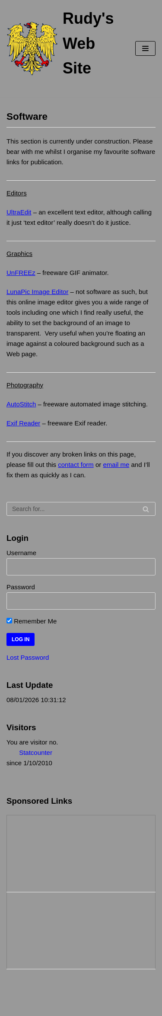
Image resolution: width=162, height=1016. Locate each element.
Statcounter (35, 752)
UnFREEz (20, 272)
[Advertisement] (50, 852)
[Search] (81, 509)
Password (20, 587)
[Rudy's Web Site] (60, 48)
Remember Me (31, 621)
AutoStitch (21, 404)
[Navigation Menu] (145, 48)
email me (116, 464)
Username (21, 552)
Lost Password (27, 657)
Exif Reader (23, 423)
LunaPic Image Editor (37, 291)
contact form (76, 464)
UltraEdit (19, 212)
